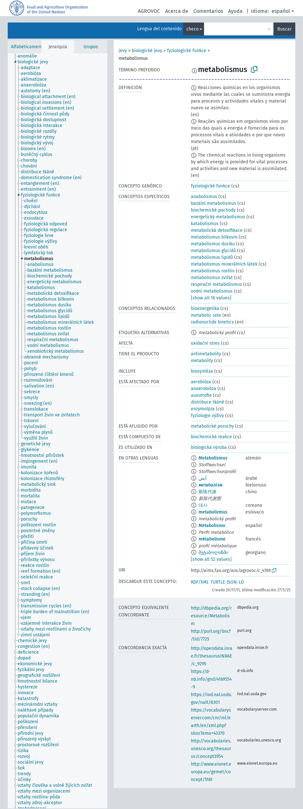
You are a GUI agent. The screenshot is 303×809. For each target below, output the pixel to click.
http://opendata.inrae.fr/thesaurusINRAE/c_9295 (211, 656)
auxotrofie (201, 395)
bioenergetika (205, 308)
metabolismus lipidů (212, 257)
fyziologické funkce (186, 50)
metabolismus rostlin (213, 271)
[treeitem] (30, 56)
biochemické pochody (213, 210)
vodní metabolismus (212, 291)
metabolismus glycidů (213, 250)
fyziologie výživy (207, 415)
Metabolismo (212, 525)
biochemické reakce (211, 437)
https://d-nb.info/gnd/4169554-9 (211, 679)
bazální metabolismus (213, 203)
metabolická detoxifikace (217, 230)
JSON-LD (235, 582)
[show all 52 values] (211, 559)
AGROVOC (149, 11)
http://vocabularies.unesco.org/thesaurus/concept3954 (211, 748)
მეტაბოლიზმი (213, 552)
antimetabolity (206, 354)
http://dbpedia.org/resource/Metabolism (211, 615)
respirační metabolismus (216, 284)
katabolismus (204, 223)
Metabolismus (213, 458)
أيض (203, 478)
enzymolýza (203, 409)
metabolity (202, 360)
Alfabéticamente (28, 47)
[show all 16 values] (211, 298)
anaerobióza (203, 388)
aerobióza (201, 382)
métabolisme (212, 539)
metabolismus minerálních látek (224, 264)
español (281, 11)
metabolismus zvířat (212, 277)
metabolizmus (213, 512)
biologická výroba (209, 447)
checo (192, 29)
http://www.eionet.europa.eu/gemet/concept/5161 (211, 771)
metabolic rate (206, 315)
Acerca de (176, 11)
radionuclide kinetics (212, 322)
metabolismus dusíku (213, 244)
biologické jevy (147, 50)
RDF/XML (200, 582)
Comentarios (208, 11)
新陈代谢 (208, 492)
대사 (203, 505)
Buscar (284, 29)
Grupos (91, 47)
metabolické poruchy (212, 426)
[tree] (57, 430)
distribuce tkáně (207, 402)
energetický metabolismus (218, 217)
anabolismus (204, 196)
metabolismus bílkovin (214, 237)
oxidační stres (205, 343)
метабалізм (210, 485)
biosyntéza (202, 371)
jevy (123, 50)
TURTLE (217, 582)
